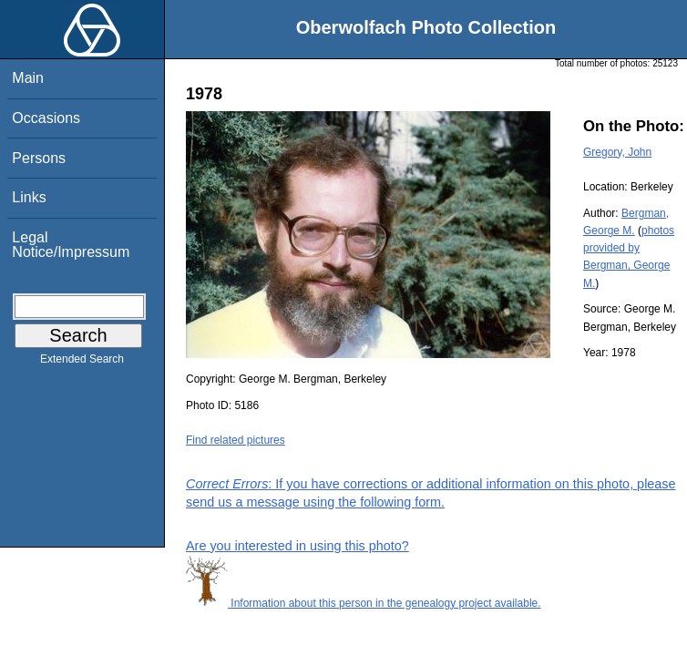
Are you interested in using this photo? (297, 545)
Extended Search (82, 362)
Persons (39, 158)
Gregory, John (617, 152)
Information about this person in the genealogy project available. (363, 603)
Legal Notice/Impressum (70, 245)
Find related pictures (235, 440)
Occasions (46, 118)
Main (28, 78)
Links (29, 197)
